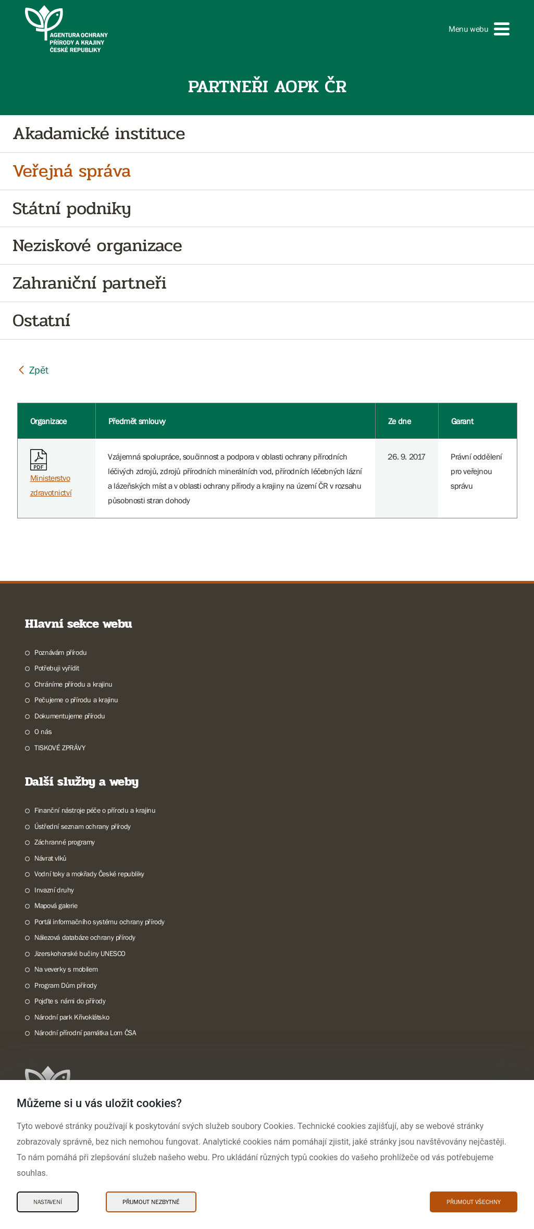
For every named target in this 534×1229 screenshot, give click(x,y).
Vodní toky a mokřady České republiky (89, 874)
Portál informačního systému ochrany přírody (99, 921)
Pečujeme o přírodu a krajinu (76, 700)
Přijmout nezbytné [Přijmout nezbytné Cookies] (151, 1202)
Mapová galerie (55, 905)
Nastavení (47, 1202)
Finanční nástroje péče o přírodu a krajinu (94, 810)
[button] (479, 28)
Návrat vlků (50, 858)
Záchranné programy (64, 842)
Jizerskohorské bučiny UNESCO (80, 953)
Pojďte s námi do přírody (69, 1001)
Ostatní (41, 320)
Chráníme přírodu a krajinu (73, 684)
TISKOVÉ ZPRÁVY (59, 747)
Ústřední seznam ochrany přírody (82, 826)
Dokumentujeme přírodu (69, 716)
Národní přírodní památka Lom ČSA (85, 1032)
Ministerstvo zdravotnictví (51, 475)
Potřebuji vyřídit (56, 668)
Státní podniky (72, 208)
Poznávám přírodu (60, 652)
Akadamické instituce (99, 133)
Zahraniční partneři (89, 283)
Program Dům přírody (65, 985)
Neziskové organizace (97, 245)
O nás (43, 731)
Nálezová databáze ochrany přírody (84, 937)
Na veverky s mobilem (65, 969)
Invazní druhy (54, 890)
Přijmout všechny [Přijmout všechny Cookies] (473, 1202)
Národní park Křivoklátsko (71, 1017)
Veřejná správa (72, 171)
